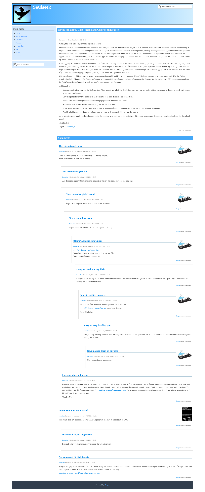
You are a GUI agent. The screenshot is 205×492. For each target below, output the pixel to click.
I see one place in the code (75, 375)
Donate (18, 56)
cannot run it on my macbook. (74, 410)
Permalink (62, 151)
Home (18, 33)
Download (19, 40)
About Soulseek (21, 36)
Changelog (20, 46)
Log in (178, 131)
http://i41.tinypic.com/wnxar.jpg (86, 250)
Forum (18, 43)
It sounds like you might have (77, 434)
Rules (18, 53)
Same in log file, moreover (93, 295)
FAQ (17, 49)
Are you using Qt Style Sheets (74, 457)
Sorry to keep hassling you (97, 325)
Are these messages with (74, 171)
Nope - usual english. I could (80, 194)
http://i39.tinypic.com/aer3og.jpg (93, 308)
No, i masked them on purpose (102, 351)
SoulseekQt (70, 127)
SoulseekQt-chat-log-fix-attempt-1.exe (110, 390)
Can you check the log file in (90, 269)
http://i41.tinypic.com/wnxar (87, 241)
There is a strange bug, (70, 146)
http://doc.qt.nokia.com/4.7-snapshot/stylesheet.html (80, 473)
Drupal (106, 485)
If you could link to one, (81, 218)
